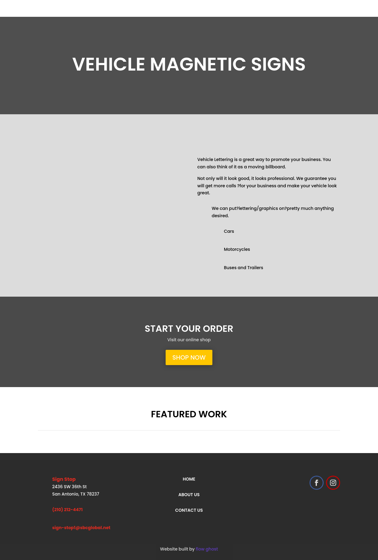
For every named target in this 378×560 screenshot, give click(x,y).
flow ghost (207, 549)
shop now (189, 357)
